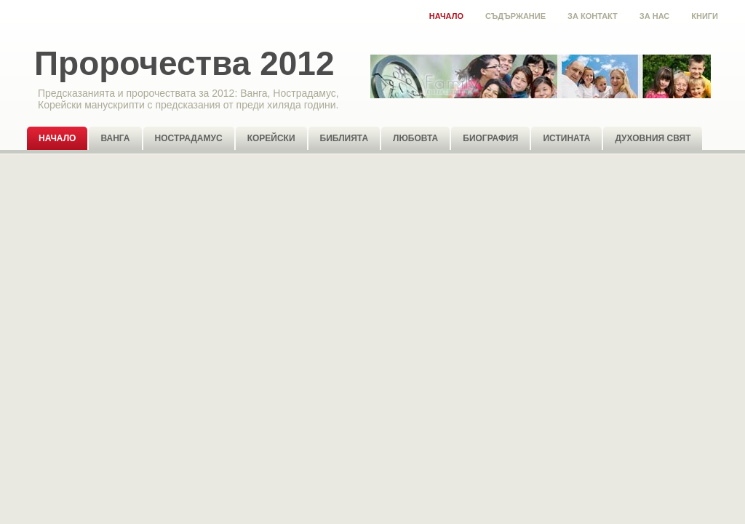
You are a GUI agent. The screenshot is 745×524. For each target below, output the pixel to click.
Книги (704, 16)
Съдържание (515, 16)
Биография (490, 138)
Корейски (271, 138)
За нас (654, 16)
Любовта (415, 138)
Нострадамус (189, 138)
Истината (566, 138)
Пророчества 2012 (184, 63)
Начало (446, 16)
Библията (344, 138)
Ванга (115, 138)
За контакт (592, 16)
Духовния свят (652, 138)
